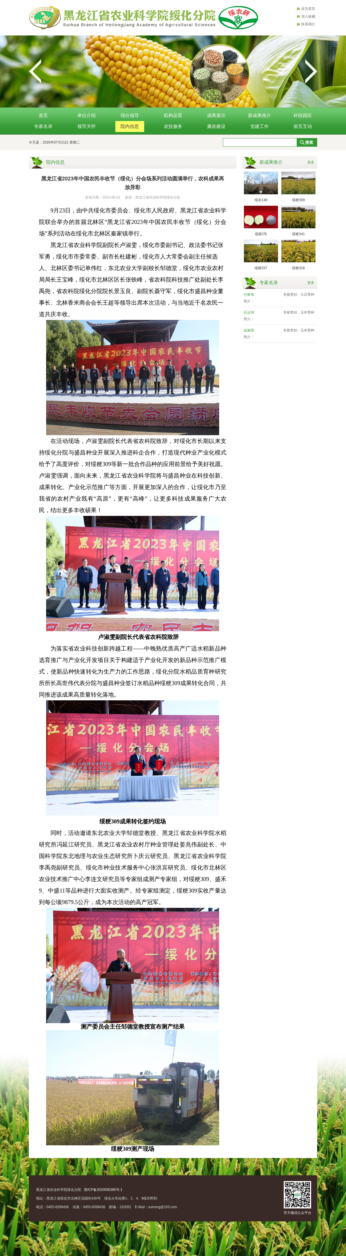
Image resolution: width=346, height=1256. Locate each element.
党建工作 (259, 126)
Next (310, 71)
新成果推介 (259, 115)
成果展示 (216, 115)
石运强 (249, 312)
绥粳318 (298, 268)
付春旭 (249, 295)
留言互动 (303, 126)
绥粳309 (298, 200)
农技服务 (173, 126)
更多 (310, 162)
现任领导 (130, 115)
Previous (35, 71)
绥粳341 (298, 234)
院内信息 (130, 126)
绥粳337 (261, 268)
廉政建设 (216, 126)
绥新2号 (261, 234)
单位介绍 (86, 115)
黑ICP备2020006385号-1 (103, 1190)
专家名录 (43, 126)
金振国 (249, 330)
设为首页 (308, 9)
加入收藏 (308, 16)
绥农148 (261, 200)
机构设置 (173, 115)
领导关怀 (86, 126)
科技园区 (303, 115)
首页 (43, 115)
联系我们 (308, 24)
